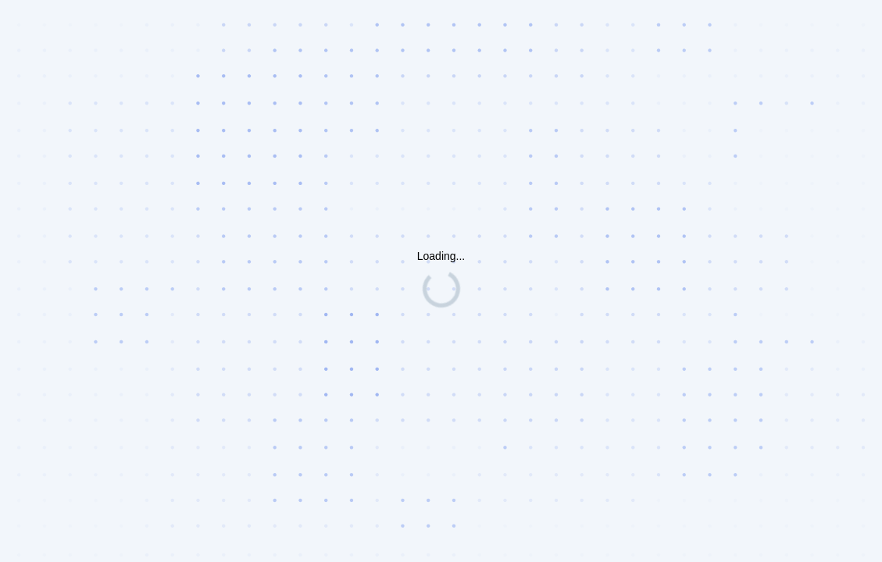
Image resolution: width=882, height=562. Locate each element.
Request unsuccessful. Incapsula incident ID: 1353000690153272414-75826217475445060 (441, 281)
